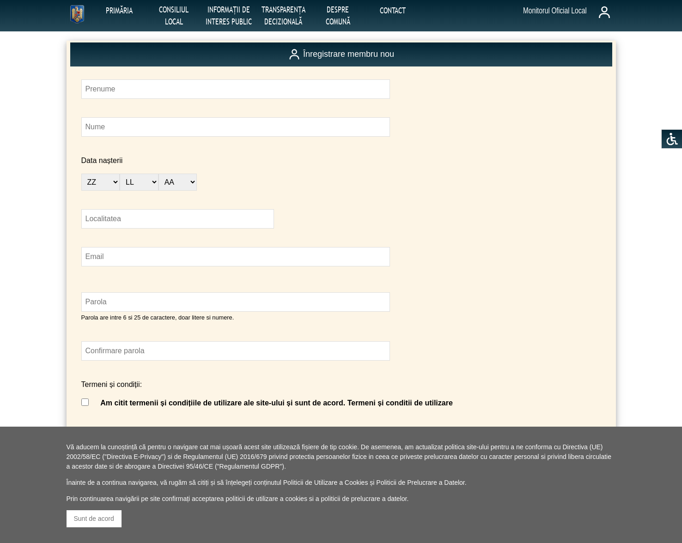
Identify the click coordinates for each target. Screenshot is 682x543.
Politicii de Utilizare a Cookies (325, 482)
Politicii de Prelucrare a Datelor (420, 482)
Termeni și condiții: (111, 384)
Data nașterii (102, 160)
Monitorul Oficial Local (555, 10)
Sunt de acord (94, 518)
